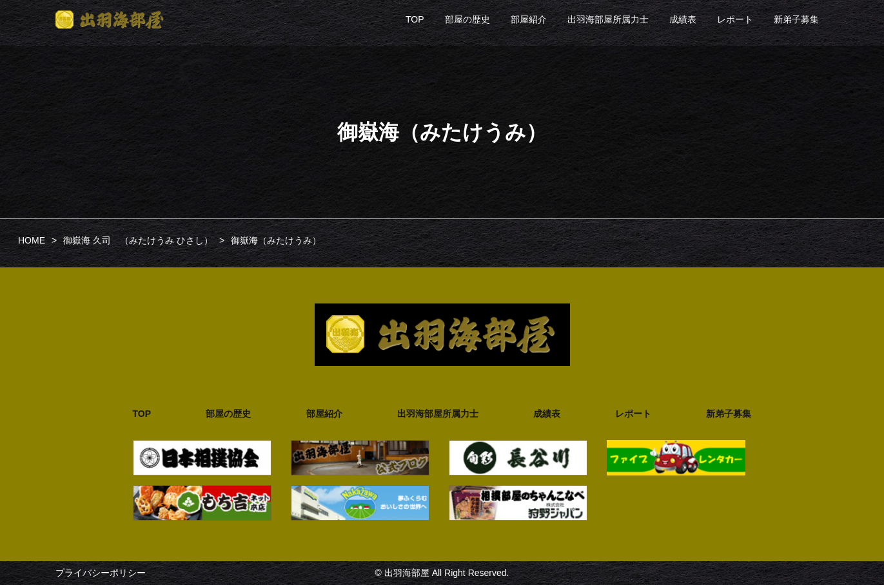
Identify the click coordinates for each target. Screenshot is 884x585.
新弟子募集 (796, 19)
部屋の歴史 (467, 19)
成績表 (682, 19)
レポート (735, 19)
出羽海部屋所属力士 (608, 19)
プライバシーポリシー (100, 573)
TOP (415, 19)
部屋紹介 (529, 19)
